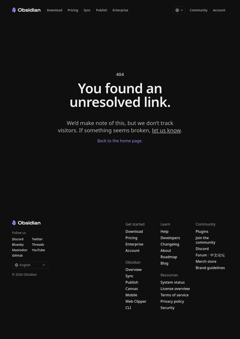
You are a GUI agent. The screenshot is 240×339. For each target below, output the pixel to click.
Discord (202, 248)
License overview (175, 288)
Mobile (131, 294)
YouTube (38, 250)
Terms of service (174, 294)
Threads (38, 244)
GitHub (17, 255)
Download (54, 10)
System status (172, 282)
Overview (134, 269)
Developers (170, 237)
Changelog (169, 244)
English (30, 265)
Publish (101, 10)
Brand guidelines (210, 267)
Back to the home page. (120, 140)
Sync (87, 10)
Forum (201, 255)
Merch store (206, 261)
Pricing (73, 10)
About (165, 250)
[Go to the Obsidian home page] (26, 9)
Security (167, 307)
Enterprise (120, 10)
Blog (164, 263)
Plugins (202, 231)
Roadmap (168, 256)
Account (219, 10)
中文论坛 (217, 255)
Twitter (37, 239)
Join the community (205, 240)
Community (199, 10)
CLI (128, 307)
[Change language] (179, 10)
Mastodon (19, 250)
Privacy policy (172, 301)
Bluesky (18, 244)
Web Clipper (136, 301)
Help (164, 231)
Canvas (132, 288)
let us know (166, 130)
